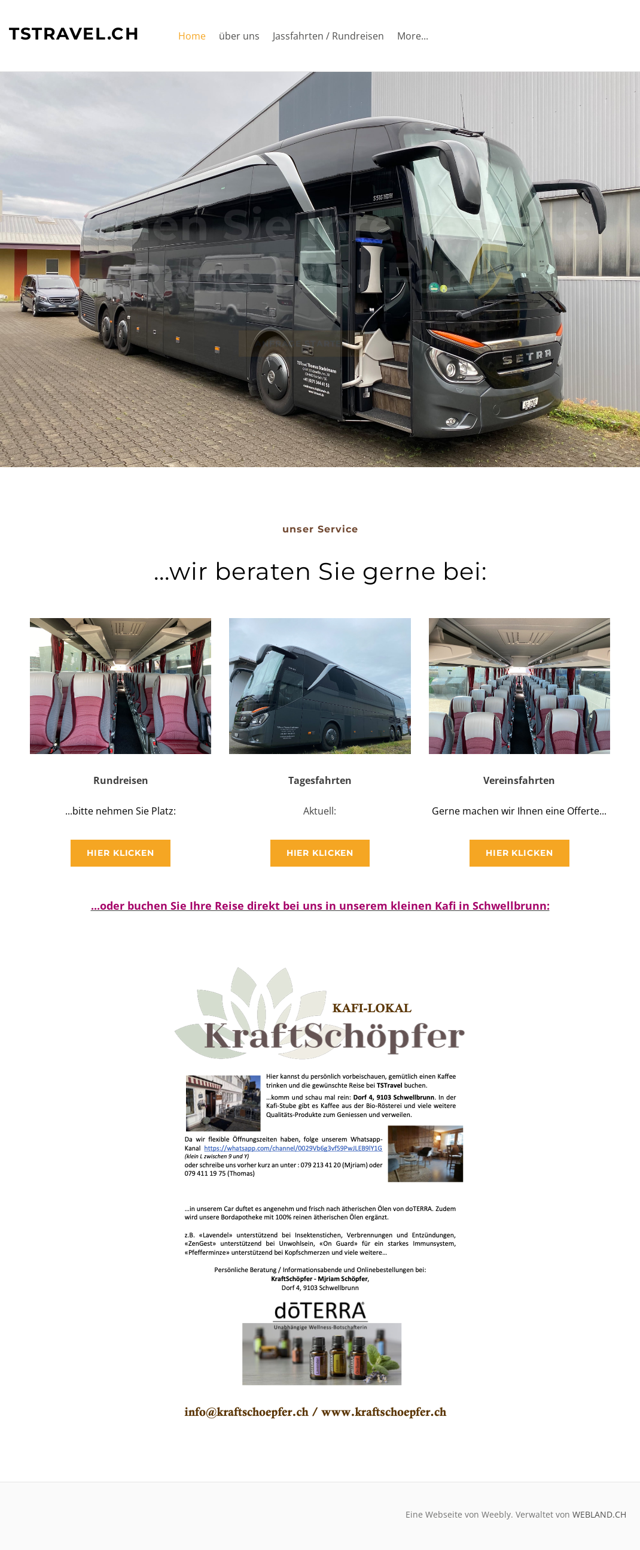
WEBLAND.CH (599, 1514)
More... (412, 36)
